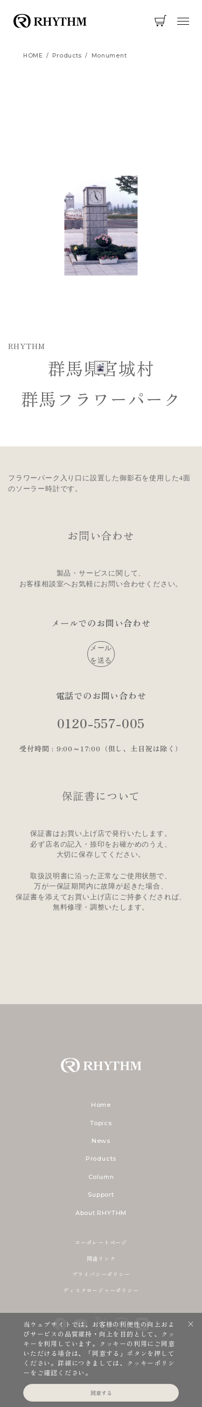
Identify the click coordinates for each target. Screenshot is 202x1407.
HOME (33, 55)
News (101, 1141)
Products (101, 1158)
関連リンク (101, 1258)
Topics (101, 1123)
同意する (101, 1393)
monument (109, 55)
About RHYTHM (101, 1213)
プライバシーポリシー (101, 1274)
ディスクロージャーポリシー (100, 1290)
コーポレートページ (101, 1242)
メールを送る (101, 653)
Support (101, 1194)
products (67, 55)
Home (101, 1104)
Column (101, 1177)
